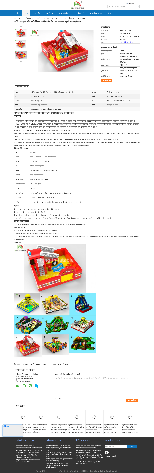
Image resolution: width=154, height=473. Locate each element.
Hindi (131, 3)
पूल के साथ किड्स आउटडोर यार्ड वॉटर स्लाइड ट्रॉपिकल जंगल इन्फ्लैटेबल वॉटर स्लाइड (88, 451)
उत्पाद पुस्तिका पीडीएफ (126, 42)
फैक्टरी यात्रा (49, 13)
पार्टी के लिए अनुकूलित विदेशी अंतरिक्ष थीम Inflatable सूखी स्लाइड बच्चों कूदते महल (59, 427)
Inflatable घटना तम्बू (54, 440)
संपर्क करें (108, 81)
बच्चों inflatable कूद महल (38, 364)
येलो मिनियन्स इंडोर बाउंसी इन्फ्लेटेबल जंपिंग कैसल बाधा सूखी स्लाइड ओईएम (94, 427)
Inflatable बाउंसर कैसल (32, 18)
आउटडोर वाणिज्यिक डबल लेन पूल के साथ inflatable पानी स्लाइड (88, 462)
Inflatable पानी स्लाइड (85, 440)
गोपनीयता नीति (40, 471)
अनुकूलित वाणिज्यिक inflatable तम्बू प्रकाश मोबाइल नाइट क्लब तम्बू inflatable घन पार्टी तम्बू (58, 448)
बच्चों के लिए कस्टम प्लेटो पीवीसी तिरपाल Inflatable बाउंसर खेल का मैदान (27, 456)
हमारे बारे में (36, 13)
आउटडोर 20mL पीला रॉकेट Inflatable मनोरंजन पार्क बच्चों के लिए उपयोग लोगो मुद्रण (29, 447)
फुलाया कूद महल (22, 364)
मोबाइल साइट (109, 459)
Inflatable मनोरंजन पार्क (25, 440)
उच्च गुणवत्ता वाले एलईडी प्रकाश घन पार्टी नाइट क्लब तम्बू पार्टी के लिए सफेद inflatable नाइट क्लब (59, 454)
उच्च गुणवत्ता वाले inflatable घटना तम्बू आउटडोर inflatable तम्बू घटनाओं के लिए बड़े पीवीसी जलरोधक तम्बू (58, 465)
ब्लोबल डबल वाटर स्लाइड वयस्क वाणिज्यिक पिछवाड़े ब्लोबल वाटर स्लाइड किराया (88, 447)
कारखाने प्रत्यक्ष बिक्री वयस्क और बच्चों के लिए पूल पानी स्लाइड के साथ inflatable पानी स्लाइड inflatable (89, 457)
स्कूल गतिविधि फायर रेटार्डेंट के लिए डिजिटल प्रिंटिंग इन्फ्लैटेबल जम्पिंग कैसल (129, 427)
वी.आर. (110, 13)
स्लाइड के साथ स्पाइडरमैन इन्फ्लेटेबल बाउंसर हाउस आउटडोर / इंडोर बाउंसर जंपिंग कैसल (40, 428)
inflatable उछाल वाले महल (59, 364)
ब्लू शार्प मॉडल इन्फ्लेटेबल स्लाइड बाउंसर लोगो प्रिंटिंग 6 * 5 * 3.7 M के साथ (76, 427)
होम (17, 13)
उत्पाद (26, 13)
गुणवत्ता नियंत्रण (64, 13)
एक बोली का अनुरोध (95, 13)
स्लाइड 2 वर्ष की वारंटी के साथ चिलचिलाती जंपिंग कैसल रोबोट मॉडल (28, 461)
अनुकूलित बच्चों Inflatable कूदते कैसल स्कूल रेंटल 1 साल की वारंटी (111, 427)
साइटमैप (114, 456)
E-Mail (108, 456)
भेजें (132, 447)
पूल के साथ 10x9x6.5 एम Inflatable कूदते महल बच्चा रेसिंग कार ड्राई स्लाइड (23, 427)
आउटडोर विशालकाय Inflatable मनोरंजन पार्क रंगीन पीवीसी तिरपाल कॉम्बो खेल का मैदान (29, 451)
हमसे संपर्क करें (79, 13)
